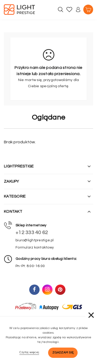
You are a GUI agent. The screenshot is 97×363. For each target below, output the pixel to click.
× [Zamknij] (91, 315)
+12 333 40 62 (32, 232)
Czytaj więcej (29, 352)
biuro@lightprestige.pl (35, 240)
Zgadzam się (62, 352)
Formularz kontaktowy (35, 247)
